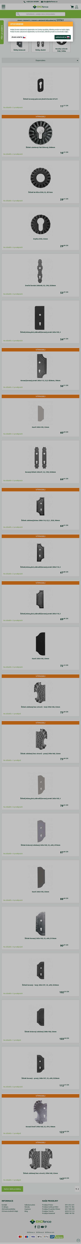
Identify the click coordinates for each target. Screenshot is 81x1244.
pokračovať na (63, 37)
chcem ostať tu (18, 37)
